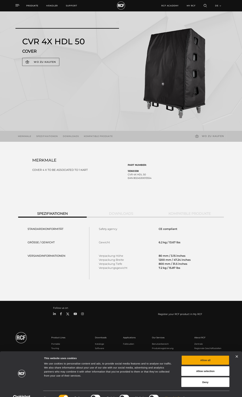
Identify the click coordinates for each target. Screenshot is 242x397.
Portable (55, 344)
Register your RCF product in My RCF (180, 314)
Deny (205, 375)
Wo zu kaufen (45, 61)
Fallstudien (128, 344)
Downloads (71, 136)
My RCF (191, 5)
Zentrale (198, 344)
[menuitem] (52, 5)
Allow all (205, 353)
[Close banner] (237, 349)
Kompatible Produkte (98, 136)
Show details (173, 390)
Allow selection (205, 364)
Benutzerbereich (160, 344)
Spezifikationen (47, 136)
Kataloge (99, 344)
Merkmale (24, 136)
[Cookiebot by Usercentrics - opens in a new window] (21, 390)
